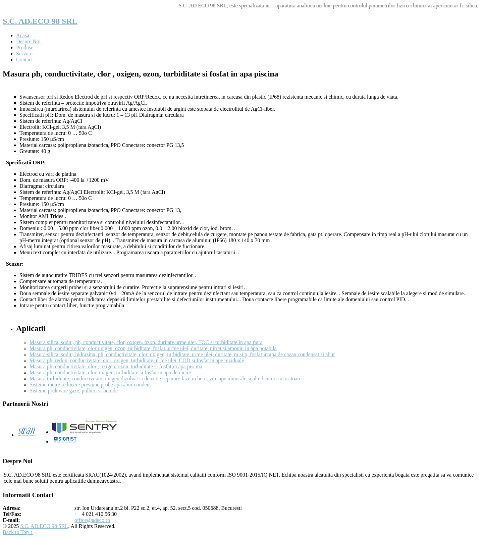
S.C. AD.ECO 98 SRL (40, 21)
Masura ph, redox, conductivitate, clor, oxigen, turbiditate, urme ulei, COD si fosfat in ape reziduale (137, 360)
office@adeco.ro (92, 520)
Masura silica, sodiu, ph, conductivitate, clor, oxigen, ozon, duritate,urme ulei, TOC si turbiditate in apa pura (146, 342)
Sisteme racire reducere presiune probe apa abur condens (91, 384)
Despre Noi (28, 41)
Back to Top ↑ (18, 532)
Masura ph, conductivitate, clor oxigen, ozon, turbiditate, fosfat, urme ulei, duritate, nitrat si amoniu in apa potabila (153, 348)
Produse (25, 47)
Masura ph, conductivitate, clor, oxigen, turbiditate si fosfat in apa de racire (110, 372)
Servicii (24, 53)
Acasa (22, 35)
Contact (24, 59)
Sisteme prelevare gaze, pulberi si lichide (74, 390)
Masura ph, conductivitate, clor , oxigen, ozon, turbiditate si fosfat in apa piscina (116, 366)
